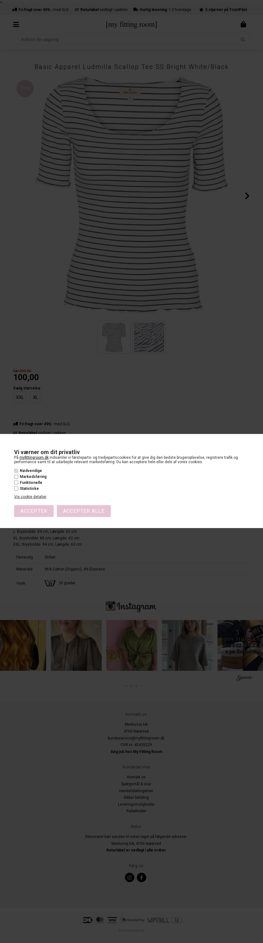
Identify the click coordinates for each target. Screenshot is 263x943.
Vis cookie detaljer (30, 497)
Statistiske (29, 488)
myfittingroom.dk (34, 457)
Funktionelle (31, 482)
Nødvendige (31, 471)
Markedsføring (33, 476)
